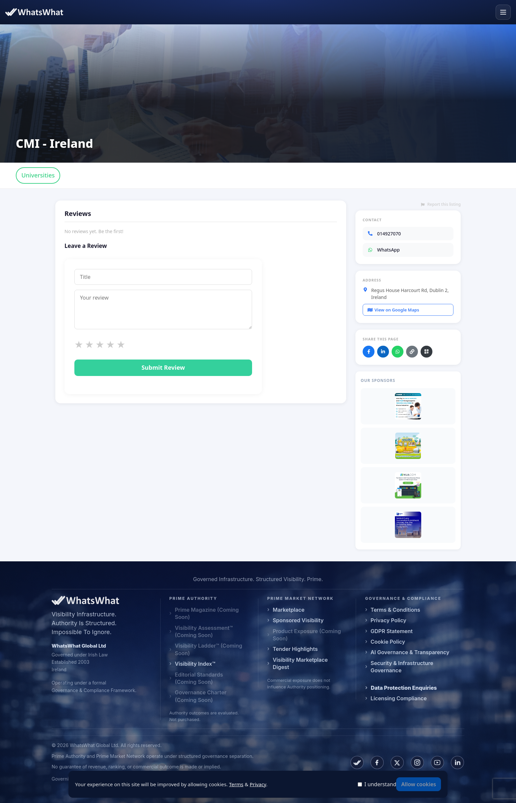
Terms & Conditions (395, 609)
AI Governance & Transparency (410, 652)
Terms (236, 784)
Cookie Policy (388, 641)
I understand (380, 784)
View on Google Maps (393, 310)
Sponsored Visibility (298, 620)
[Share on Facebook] (368, 352)
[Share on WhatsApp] (397, 352)
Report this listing (441, 204)
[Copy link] (412, 352)
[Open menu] (503, 12)
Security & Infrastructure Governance (402, 667)
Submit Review (163, 367)
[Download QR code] (426, 352)
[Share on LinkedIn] (383, 352)
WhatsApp (383, 250)
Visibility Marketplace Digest (300, 663)
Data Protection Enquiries (404, 687)
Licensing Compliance (399, 698)
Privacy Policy (388, 620)
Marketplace (289, 609)
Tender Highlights (295, 649)
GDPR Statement (392, 631)
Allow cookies (418, 784)
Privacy (258, 784)
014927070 (384, 233)
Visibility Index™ (195, 663)
